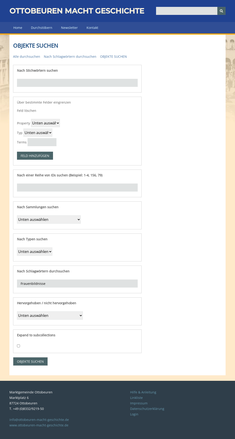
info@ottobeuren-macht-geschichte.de (39, 419)
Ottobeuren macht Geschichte (76, 10)
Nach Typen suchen (32, 239)
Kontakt (92, 27)
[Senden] (221, 11)
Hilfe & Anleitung (143, 392)
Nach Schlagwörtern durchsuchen (70, 56)
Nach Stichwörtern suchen (37, 70)
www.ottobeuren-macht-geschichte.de (38, 425)
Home (17, 27)
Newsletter (69, 27)
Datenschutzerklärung (147, 408)
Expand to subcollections (36, 335)
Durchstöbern (41, 27)
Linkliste (136, 397)
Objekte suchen (113, 56)
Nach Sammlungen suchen (38, 207)
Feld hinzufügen (35, 156)
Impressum (139, 403)
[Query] (191, 11)
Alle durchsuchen (26, 56)
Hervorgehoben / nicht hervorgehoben (46, 303)
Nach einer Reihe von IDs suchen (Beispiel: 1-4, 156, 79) (59, 175)
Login (134, 414)
